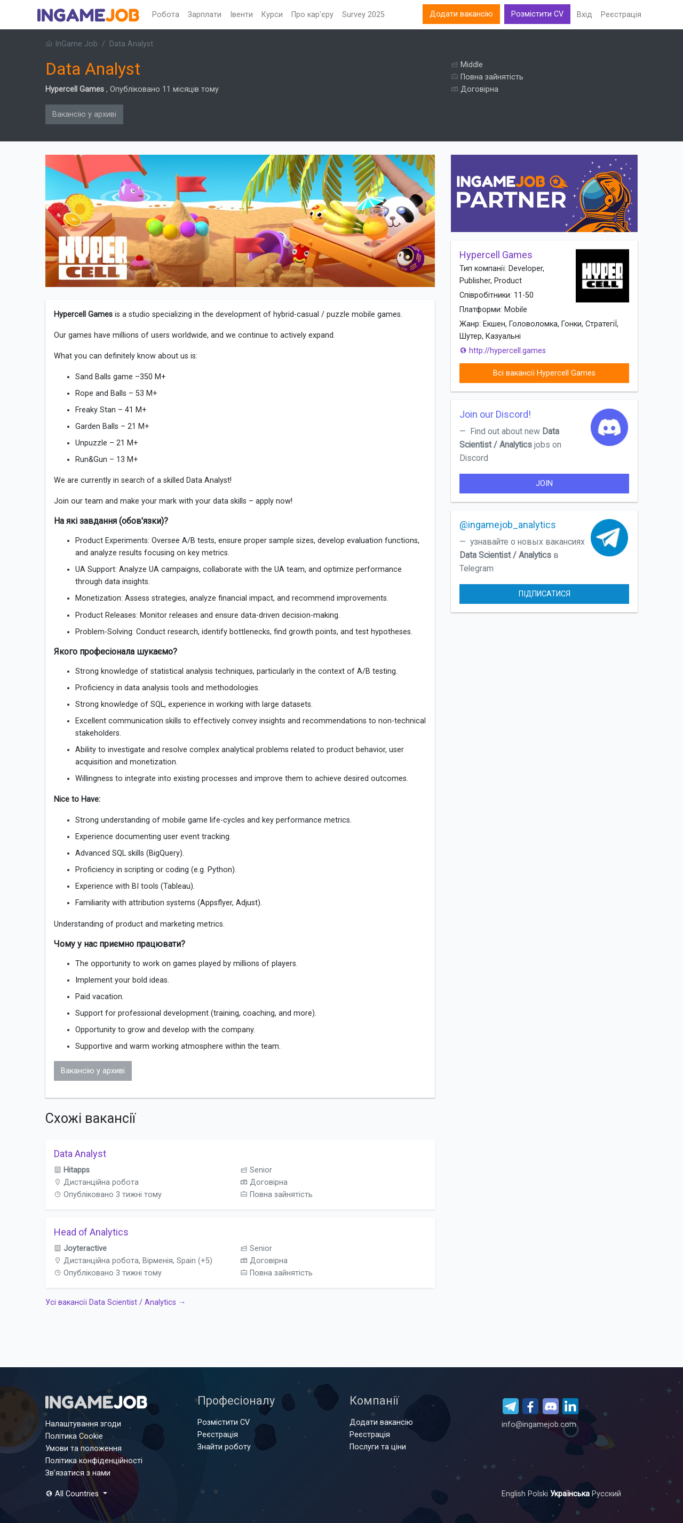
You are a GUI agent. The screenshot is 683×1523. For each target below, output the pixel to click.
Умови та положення (83, 1448)
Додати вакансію (461, 14)
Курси (272, 14)
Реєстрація (621, 14)
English (515, 1493)
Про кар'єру (312, 14)
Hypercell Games (74, 89)
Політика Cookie (74, 1436)
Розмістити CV (537, 14)
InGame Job (71, 44)
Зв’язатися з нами (77, 1473)
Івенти (241, 14)
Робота (165, 14)
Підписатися (544, 594)
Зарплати (204, 14)
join (544, 483)
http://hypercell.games (502, 350)
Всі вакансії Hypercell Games (544, 373)
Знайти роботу (224, 1447)
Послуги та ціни (378, 1447)
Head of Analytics (91, 1232)
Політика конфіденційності (93, 1460)
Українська (571, 1493)
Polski (539, 1493)
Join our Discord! (495, 414)
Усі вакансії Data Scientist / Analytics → (115, 1302)
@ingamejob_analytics (507, 524)
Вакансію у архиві (84, 114)
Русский (606, 1493)
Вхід (584, 14)
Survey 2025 (363, 14)
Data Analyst (80, 1153)
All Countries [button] (73, 1493)
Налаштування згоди (83, 1424)
